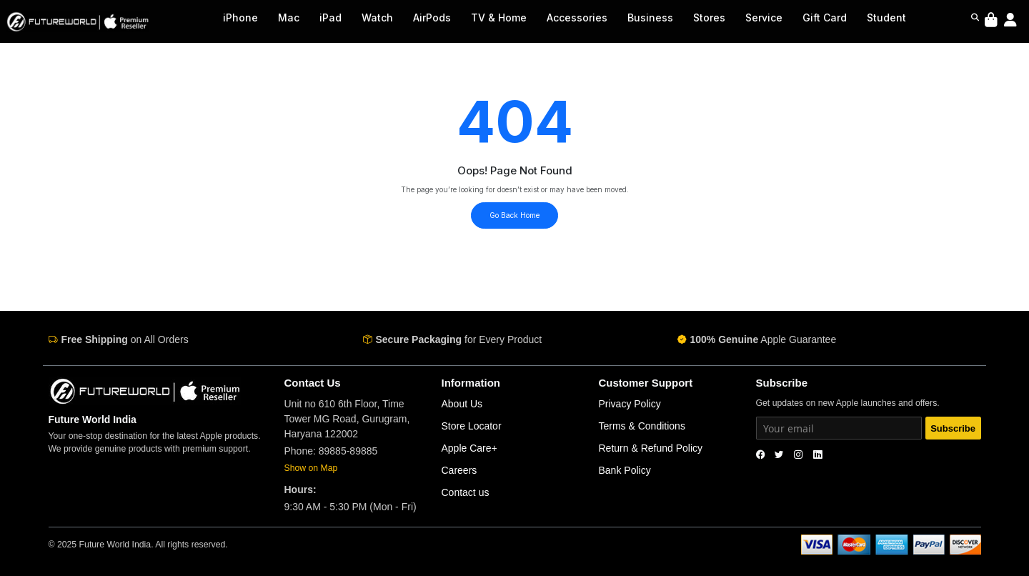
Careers (459, 470)
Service (763, 17)
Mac (288, 17)
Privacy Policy (630, 403)
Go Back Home (514, 215)
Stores (709, 17)
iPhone (240, 17)
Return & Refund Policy (651, 448)
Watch (377, 17)
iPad (330, 17)
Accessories (577, 17)
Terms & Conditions (642, 426)
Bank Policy (625, 470)
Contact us (465, 492)
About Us (462, 403)
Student (886, 17)
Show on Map (311, 468)
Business (650, 17)
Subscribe (952, 428)
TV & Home (499, 17)
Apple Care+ (469, 448)
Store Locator (472, 426)
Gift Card (824, 17)
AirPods (432, 17)
